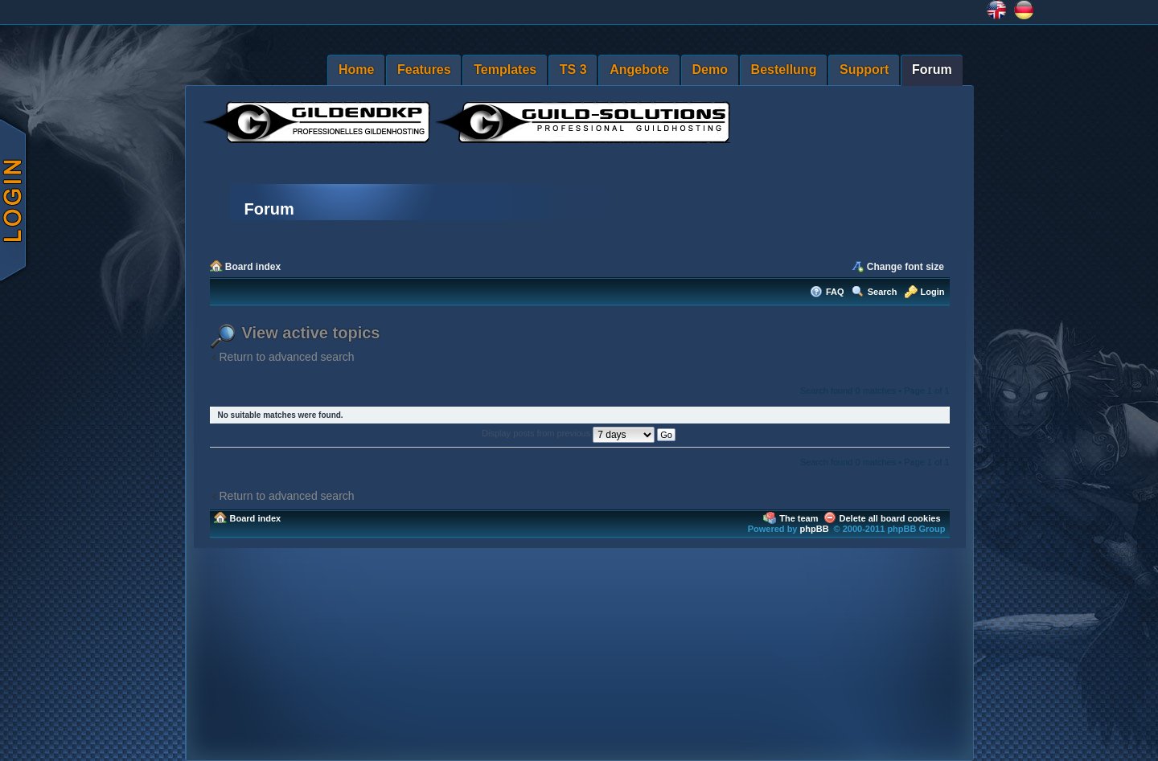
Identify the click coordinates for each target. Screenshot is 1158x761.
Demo (710, 69)
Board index (253, 266)
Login (933, 292)
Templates (505, 69)
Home (356, 69)
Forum (932, 69)
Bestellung (784, 69)
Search (882, 292)
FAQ (835, 292)
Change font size (905, 266)
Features (424, 69)
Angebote (639, 69)
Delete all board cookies (890, 518)
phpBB (814, 529)
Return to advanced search (287, 356)
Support (864, 69)
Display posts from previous (579, 433)
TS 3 (573, 69)
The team (798, 518)
